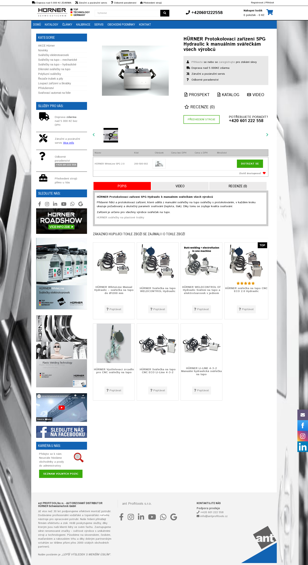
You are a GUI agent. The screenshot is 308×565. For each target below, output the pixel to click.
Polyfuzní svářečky (49, 73)
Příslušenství (46, 88)
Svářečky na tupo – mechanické (57, 59)
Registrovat (257, 2)
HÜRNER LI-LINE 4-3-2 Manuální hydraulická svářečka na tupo (201, 371)
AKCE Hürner (46, 45)
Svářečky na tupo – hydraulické (57, 64)
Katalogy (51, 24)
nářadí (104, 515)
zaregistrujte (227, 62)
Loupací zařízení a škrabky (54, 83)
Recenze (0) (199, 107)
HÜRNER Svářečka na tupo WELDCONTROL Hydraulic (158, 289)
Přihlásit (269, 2)
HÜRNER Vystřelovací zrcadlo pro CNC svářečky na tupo (114, 370)
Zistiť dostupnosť (250, 173)
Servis (99, 24)
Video (255, 95)
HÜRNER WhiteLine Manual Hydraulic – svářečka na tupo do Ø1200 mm (114, 290)
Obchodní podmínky (121, 24)
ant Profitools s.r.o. (137, 503)
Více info (68, 143)
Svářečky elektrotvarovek (53, 55)
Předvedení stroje (201, 119)
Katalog (228, 95)
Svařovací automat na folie (54, 92)
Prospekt (197, 95)
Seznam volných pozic (60, 474)
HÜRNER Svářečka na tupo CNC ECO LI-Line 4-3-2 (158, 370)
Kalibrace (83, 24)
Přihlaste (197, 62)
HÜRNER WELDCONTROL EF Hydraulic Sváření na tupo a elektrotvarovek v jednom (201, 290)
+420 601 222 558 (246, 121)
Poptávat (113, 309)
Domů (37, 24)
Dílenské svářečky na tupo (54, 69)
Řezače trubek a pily (50, 78)
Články (67, 24)
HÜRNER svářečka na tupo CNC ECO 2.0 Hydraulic (246, 289)
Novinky (43, 50)
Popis (122, 186)
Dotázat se (250, 164)
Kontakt (145, 24)
